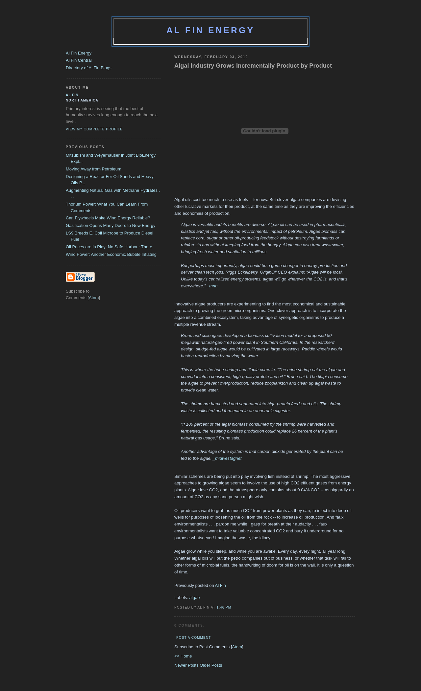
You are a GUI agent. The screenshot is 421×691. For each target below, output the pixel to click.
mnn (213, 285)
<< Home (183, 656)
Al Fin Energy (210, 30)
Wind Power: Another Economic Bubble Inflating (111, 254)
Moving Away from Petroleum (93, 169)
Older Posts (211, 665)
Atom (237, 646)
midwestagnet (228, 458)
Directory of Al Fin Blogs (88, 67)
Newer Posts (187, 665)
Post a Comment (193, 637)
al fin (72, 95)
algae (194, 597)
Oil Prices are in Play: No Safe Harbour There (109, 246)
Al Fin (220, 585)
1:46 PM (224, 607)
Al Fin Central (79, 60)
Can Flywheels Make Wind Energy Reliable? (108, 217)
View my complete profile (94, 129)
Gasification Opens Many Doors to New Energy (110, 225)
